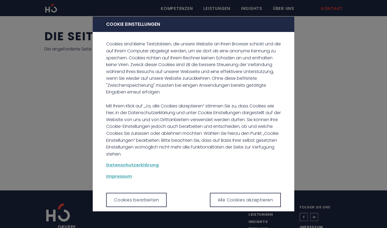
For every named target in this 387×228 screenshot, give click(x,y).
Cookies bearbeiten (136, 200)
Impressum (119, 176)
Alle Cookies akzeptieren (245, 200)
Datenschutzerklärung (132, 165)
